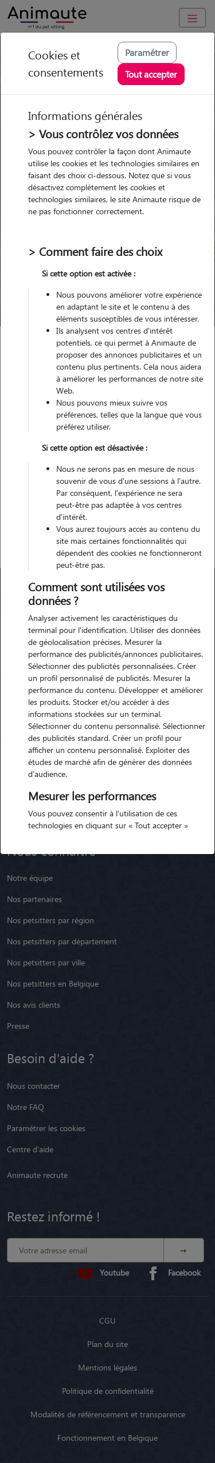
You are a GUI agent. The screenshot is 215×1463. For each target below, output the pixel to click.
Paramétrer (147, 52)
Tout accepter (151, 74)
